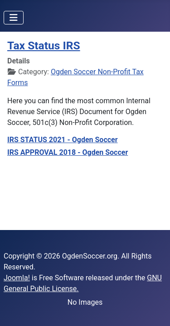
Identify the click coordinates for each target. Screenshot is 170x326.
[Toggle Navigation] (14, 17)
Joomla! (17, 277)
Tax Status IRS (43, 45)
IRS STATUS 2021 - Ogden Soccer (62, 139)
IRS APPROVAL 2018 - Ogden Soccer (67, 152)
